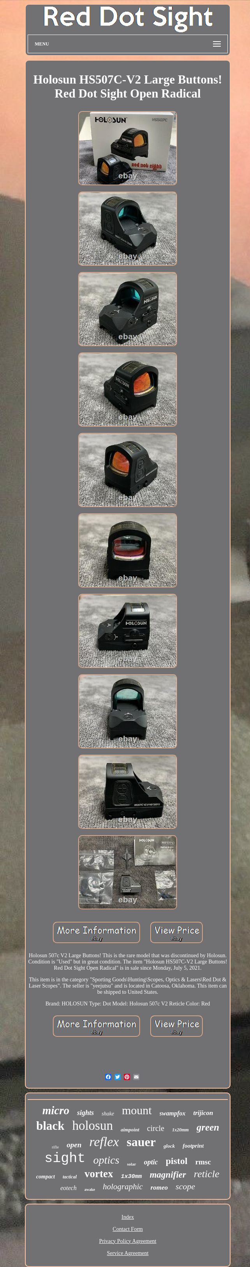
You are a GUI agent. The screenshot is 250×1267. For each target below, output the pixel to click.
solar (131, 1164)
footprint (193, 1146)
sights (85, 1113)
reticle (206, 1174)
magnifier (168, 1175)
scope (185, 1186)
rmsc (203, 1162)
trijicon (203, 1113)
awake (90, 1189)
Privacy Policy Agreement (128, 1241)
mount (137, 1110)
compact (45, 1177)
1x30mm (131, 1176)
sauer (141, 1142)
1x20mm (180, 1130)
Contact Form (128, 1229)
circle (155, 1128)
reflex (104, 1141)
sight (64, 1158)
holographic (123, 1186)
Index (127, 1217)
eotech (68, 1188)
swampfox (173, 1113)
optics (106, 1160)
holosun (92, 1126)
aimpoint (130, 1130)
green (208, 1127)
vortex (99, 1174)
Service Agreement (128, 1253)
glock (169, 1146)
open (74, 1145)
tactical (70, 1177)
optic (151, 1162)
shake (108, 1114)
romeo (159, 1187)
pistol (177, 1161)
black (50, 1126)
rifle (55, 1147)
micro (55, 1110)
